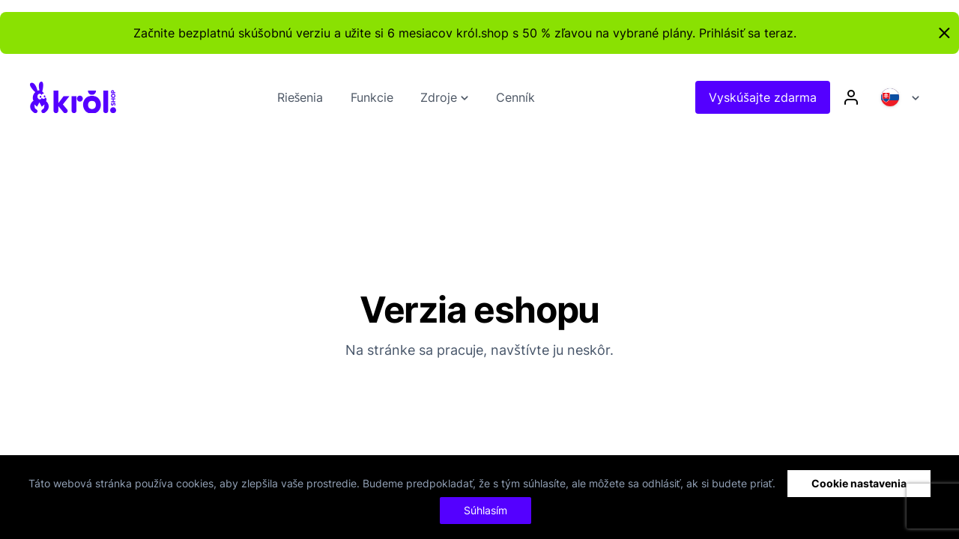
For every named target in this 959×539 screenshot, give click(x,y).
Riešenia (300, 97)
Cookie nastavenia (859, 483)
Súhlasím (485, 510)
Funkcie (372, 97)
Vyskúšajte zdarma (763, 97)
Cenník (515, 97)
